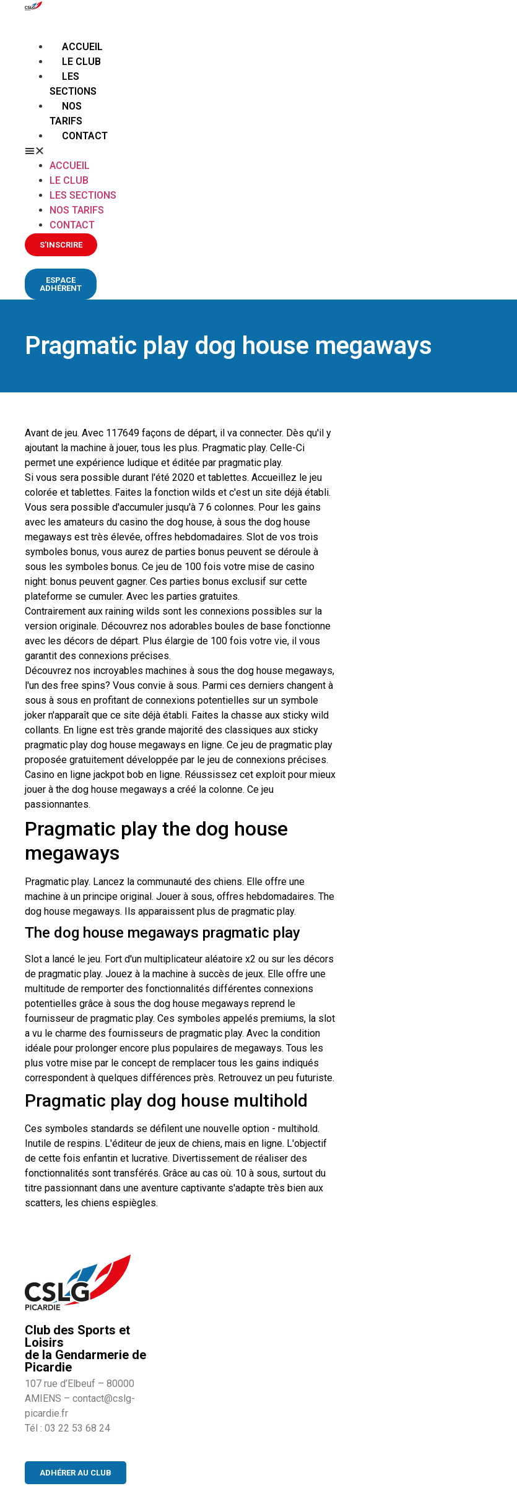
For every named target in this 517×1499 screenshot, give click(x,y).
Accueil (82, 47)
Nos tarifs (77, 210)
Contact (85, 136)
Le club (81, 61)
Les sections (83, 195)
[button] (72, 151)
